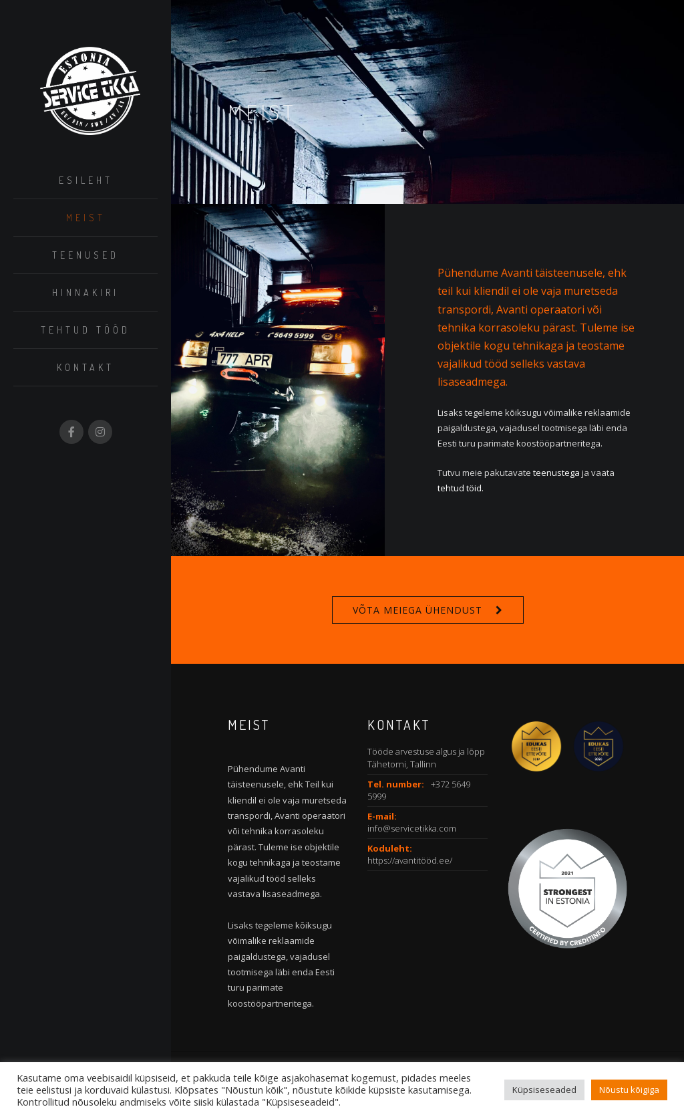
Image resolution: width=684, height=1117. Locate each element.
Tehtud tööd (85, 330)
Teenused (85, 255)
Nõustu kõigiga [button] (629, 1090)
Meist (86, 217)
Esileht (86, 180)
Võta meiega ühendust (417, 610)
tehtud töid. (461, 488)
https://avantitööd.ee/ (409, 860)
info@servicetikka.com (411, 828)
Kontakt (85, 367)
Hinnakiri (85, 292)
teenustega (556, 473)
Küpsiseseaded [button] (544, 1090)
